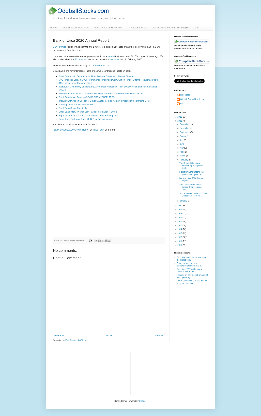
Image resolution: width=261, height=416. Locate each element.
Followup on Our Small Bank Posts (76, 104)
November (185, 128)
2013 (179, 233)
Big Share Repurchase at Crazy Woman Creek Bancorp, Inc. (88, 115)
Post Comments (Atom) (75, 340)
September (185, 132)
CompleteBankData (137, 27)
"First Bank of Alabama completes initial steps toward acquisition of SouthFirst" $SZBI (101, 93)
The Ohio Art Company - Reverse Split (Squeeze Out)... (191, 165)
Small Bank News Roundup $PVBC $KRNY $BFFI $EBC (87, 97)
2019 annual (81, 59)
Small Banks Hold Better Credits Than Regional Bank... (190, 187)
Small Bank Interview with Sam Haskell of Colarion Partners (88, 112)
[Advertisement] (158, 373)
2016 (179, 221)
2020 (179, 206)
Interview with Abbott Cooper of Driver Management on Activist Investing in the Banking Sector (105, 101)
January (184, 201)
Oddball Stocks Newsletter (75, 27)
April (182, 152)
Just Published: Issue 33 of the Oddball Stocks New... (193, 194)
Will (181, 103)
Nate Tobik (98, 129)
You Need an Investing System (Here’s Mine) (175, 27)
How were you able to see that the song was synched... (192, 282)
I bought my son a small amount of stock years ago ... (192, 276)
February (184, 160)
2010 (179, 245)
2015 (179, 225)
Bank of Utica (59, 47)
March (183, 156)
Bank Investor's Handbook (108, 27)
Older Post (158, 335)
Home (53, 27)
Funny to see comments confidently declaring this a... (189, 264)
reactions (114, 59)
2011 (179, 241)
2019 (179, 209)
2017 (179, 217)
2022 (179, 117)
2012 (179, 237)
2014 (179, 229)
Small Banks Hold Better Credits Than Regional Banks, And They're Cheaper (96, 76)
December (185, 124)
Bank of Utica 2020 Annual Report (71, 129)
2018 (179, 213)
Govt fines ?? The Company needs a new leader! (189, 270)
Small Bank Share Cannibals (73, 108)
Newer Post (59, 335)
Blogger (142, 401)
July (182, 140)
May (182, 148)
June (182, 144)
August (183, 136)
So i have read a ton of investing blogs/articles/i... (191, 258)
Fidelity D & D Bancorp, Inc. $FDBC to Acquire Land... (192, 173)
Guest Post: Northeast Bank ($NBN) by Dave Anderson (86, 119)
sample (111, 56)
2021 (179, 121)
